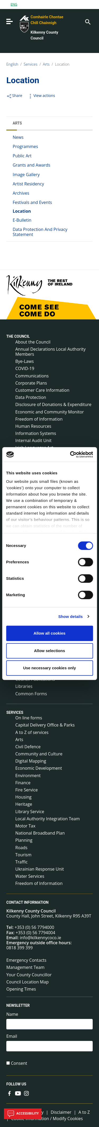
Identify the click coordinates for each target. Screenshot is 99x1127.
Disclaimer (61, 1112)
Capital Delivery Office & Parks (45, 725)
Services (30, 64)
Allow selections (49, 650)
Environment (28, 775)
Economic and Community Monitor (49, 412)
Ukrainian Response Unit (39, 869)
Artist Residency (28, 184)
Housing (23, 797)
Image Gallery (26, 174)
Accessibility (23, 1114)
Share (14, 95)
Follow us (16, 1084)
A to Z (84, 1112)
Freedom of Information (39, 419)
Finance (22, 783)
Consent (19, 1063)
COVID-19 (24, 368)
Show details (70, 616)
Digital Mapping (30, 761)
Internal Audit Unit (33, 440)
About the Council (32, 342)
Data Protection (30, 397)
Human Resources (33, 426)
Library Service (29, 811)
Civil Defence (28, 747)
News (18, 137)
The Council (18, 337)
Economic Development (38, 768)
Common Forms (31, 694)
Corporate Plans (31, 383)
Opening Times (21, 989)
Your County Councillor (29, 975)
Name (12, 1014)
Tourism (23, 855)
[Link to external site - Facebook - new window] (9, 1093)
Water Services (29, 876)
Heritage (23, 804)
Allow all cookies (49, 633)
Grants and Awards (31, 165)
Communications (32, 376)
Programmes (25, 146)
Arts (46, 64)
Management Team (25, 967)
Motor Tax (25, 826)
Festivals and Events (32, 202)
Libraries (23, 686)
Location (62, 64)
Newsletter (18, 1006)
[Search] (87, 21)
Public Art (22, 156)
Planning (23, 840)
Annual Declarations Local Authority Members (50, 351)
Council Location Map (27, 982)
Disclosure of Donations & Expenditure (53, 404)
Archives (21, 193)
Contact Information (27, 902)
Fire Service (26, 790)
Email (11, 1036)
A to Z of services (32, 732)
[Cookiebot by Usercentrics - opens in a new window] (70, 454)
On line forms (28, 718)
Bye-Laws (24, 361)
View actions (41, 95)
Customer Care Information (42, 390)
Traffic (21, 862)
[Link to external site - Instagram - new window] (26, 1093)
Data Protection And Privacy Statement (40, 231)
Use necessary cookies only (49, 668)
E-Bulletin (22, 220)
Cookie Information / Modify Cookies (47, 1118)
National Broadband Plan (40, 833)
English (12, 64)
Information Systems (35, 433)
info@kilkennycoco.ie (40, 938)
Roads (21, 847)
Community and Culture (38, 754)
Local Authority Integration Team (47, 819)
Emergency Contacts (26, 960)
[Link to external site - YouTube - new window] (18, 1093)
